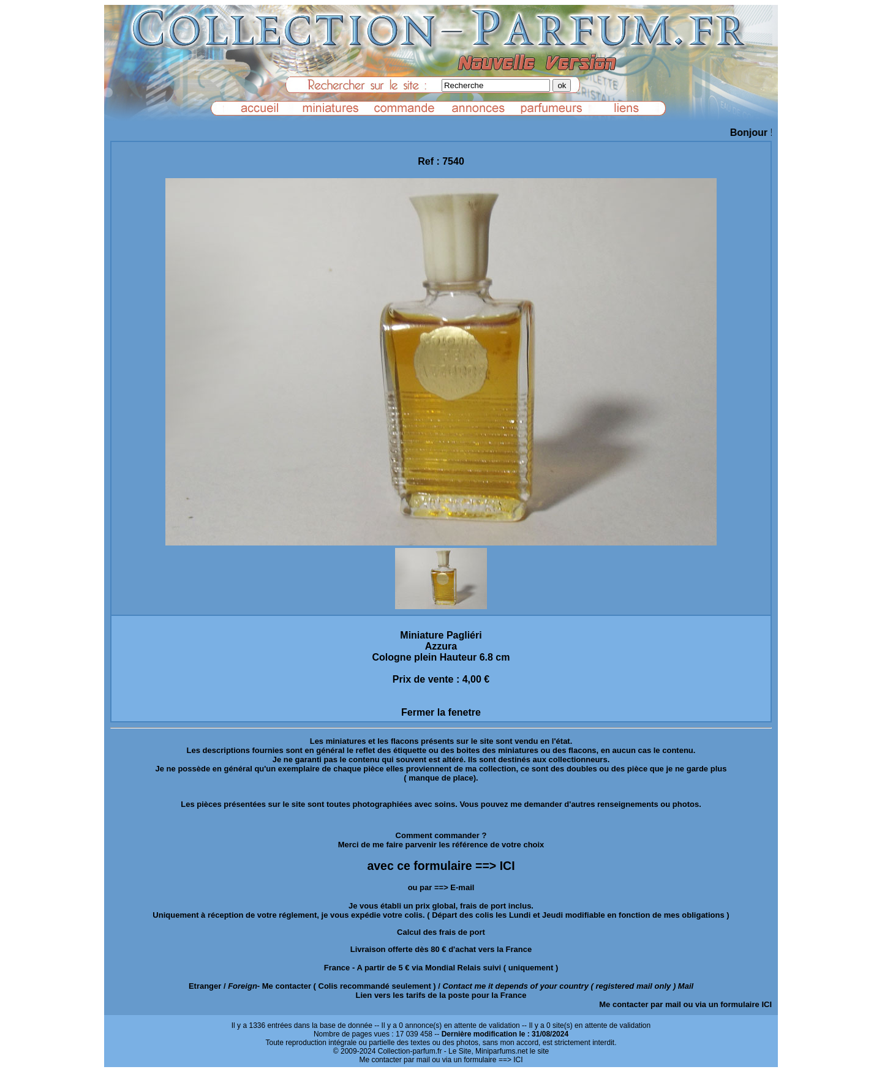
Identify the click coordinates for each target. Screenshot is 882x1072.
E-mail (462, 887)
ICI (766, 1004)
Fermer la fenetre (441, 712)
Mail (685, 986)
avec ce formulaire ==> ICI (440, 865)
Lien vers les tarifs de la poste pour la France (441, 995)
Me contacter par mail (640, 1004)
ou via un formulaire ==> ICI (477, 1059)
